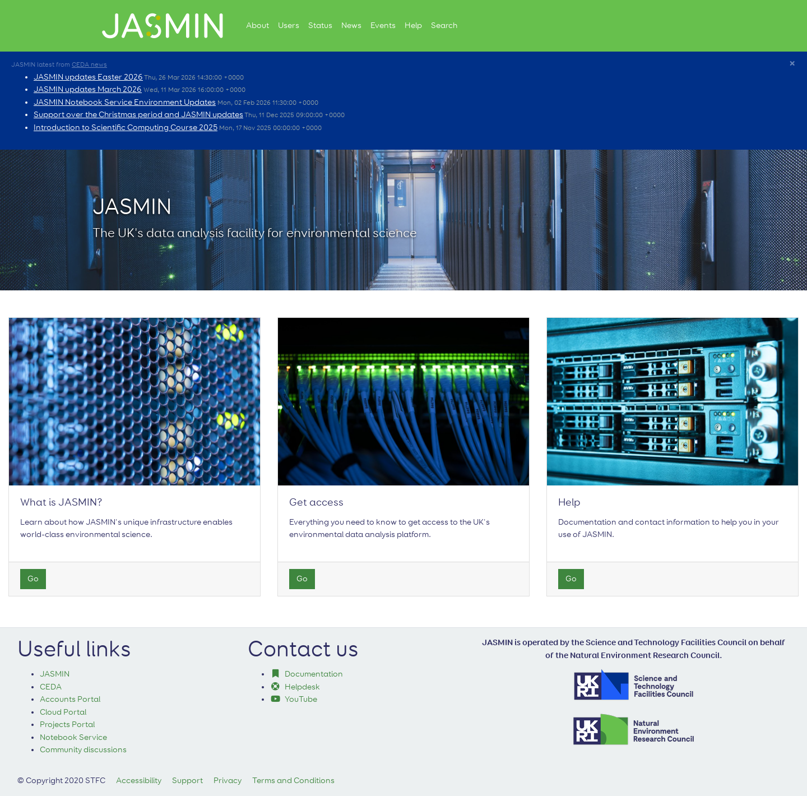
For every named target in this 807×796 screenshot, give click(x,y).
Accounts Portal (70, 699)
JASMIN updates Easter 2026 (88, 77)
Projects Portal (67, 724)
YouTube (294, 699)
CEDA (51, 687)
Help (413, 25)
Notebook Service (73, 737)
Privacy (228, 780)
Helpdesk (295, 687)
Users (288, 25)
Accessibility (138, 780)
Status (320, 25)
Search (444, 25)
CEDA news (89, 65)
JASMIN (54, 674)
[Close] (792, 64)
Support (187, 780)
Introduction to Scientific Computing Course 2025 (125, 127)
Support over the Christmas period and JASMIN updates (138, 114)
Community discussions (83, 750)
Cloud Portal (63, 712)
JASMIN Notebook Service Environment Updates (125, 102)
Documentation (307, 674)
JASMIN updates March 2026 (88, 89)
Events (383, 25)
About (257, 25)
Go (33, 579)
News (351, 25)
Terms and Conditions (293, 780)
